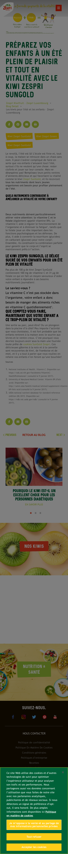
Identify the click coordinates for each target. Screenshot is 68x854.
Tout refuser (34, 836)
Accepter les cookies (34, 847)
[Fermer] (62, 772)
